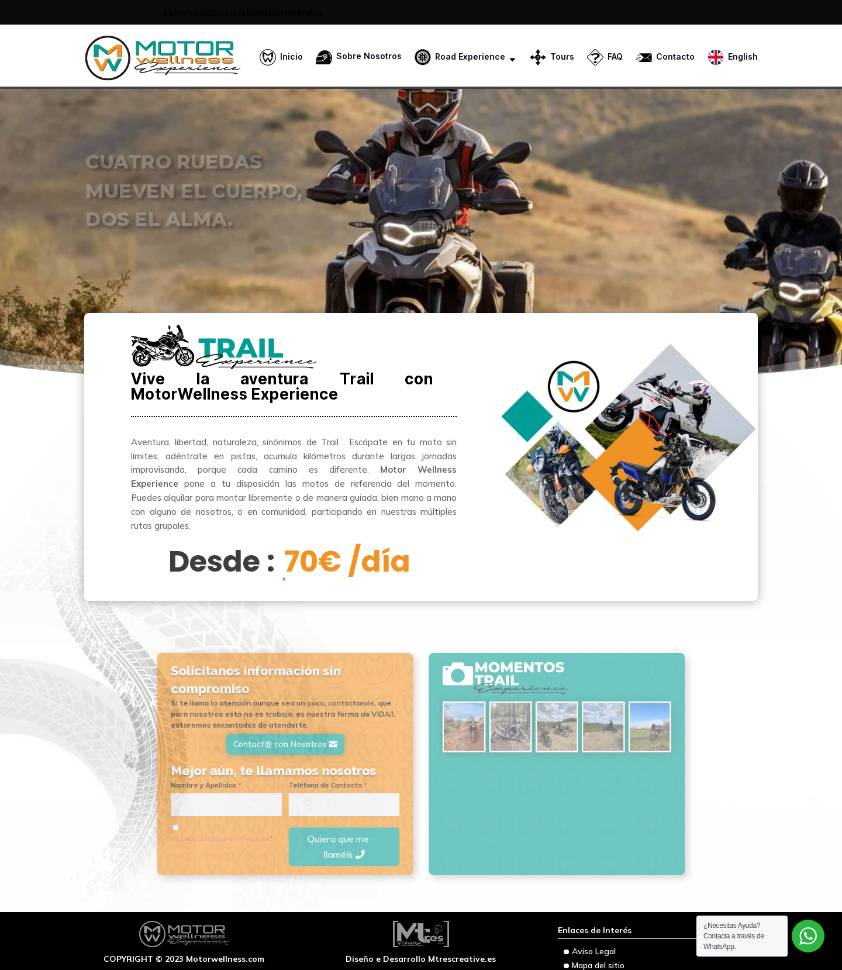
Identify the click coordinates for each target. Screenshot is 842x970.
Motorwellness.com (225, 959)
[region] (421, 209)
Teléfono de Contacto (349, 779)
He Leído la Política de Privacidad (267, 820)
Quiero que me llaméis (357, 826)
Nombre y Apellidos (256, 779)
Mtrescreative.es (462, 959)
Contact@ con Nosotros (312, 748)
